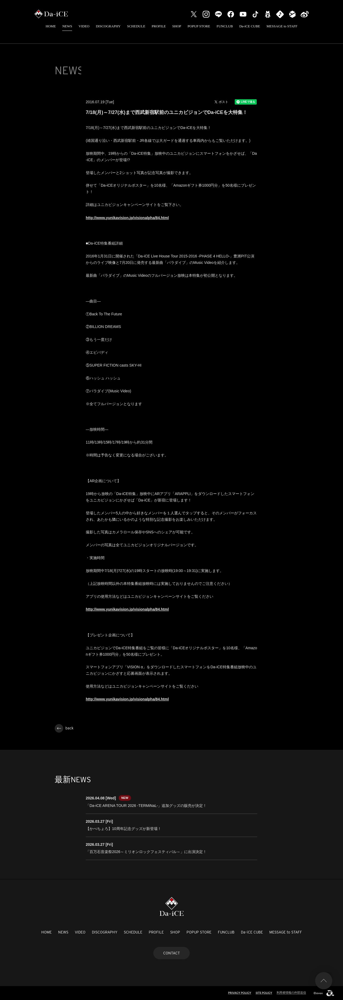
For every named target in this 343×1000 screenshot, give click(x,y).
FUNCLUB (225, 26)
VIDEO (84, 26)
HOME (51, 26)
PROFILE (159, 26)
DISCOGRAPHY (108, 26)
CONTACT (171, 953)
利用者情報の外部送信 (291, 992)
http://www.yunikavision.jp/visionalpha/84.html (127, 218)
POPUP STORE (199, 26)
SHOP (176, 26)
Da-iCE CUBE (249, 26)
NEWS (67, 26)
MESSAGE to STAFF (282, 26)
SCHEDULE (136, 26)
